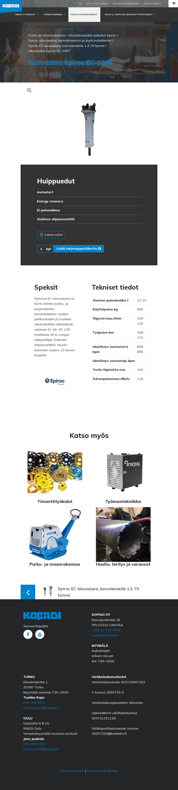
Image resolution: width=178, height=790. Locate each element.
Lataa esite (51, 235)
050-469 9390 (34, 744)
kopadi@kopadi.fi (105, 635)
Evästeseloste (97, 771)
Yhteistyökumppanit (126, 3)
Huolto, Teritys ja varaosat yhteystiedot (129, 14)
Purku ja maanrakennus (83, 14)
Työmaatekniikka (52, 14)
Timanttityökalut (25, 14)
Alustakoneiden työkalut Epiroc (92, 35)
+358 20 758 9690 (106, 630)
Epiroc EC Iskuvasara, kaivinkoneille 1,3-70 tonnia (66, 46)
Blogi (114, 771)
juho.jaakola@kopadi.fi (40, 749)
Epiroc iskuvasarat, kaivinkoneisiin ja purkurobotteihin (69, 40)
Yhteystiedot (152, 3)
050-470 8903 (34, 703)
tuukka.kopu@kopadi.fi (40, 708)
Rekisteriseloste (72, 771)
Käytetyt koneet (98, 3)
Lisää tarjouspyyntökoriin (79, 249)
